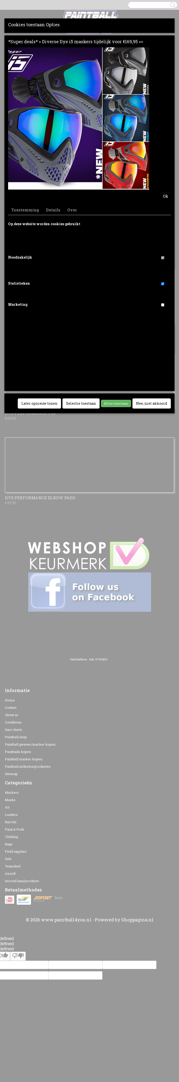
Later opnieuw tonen (39, 403)
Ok (165, 196)
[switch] (162, 257)
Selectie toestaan (81, 403)
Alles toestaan (116, 403)
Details (53, 209)
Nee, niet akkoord (151, 403)
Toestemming (25, 209)
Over (72, 209)
